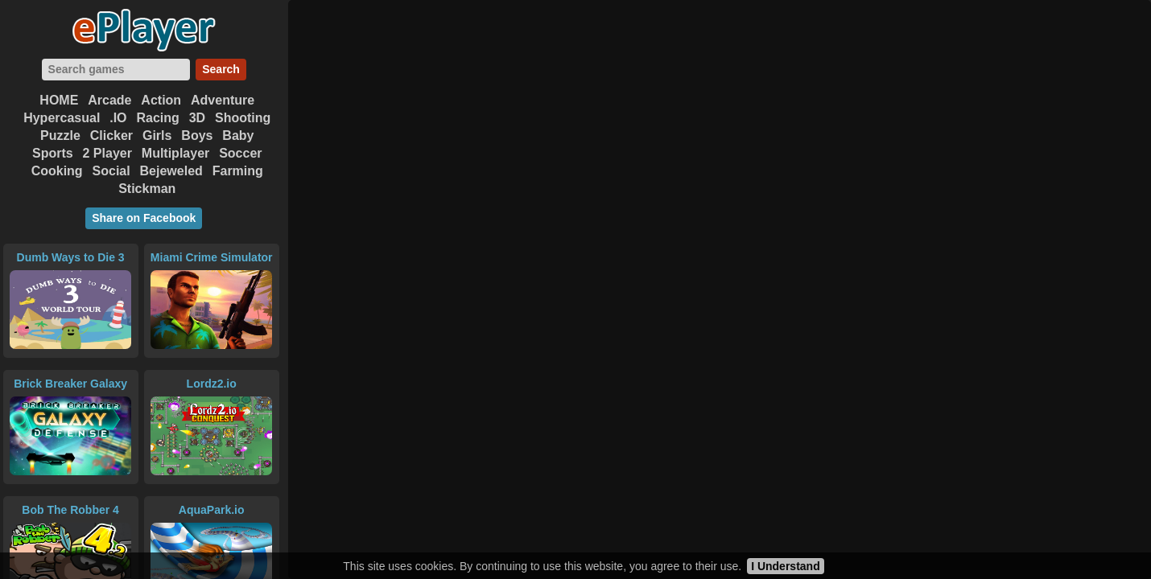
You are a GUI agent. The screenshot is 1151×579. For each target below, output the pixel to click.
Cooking (57, 171)
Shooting (242, 118)
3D (197, 118)
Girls (156, 135)
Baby (238, 135)
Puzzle (60, 135)
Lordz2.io (212, 383)
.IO (117, 118)
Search (221, 69)
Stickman (146, 188)
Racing (157, 118)
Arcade (109, 100)
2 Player (107, 153)
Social (111, 171)
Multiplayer (175, 153)
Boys (196, 135)
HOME (58, 100)
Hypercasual (61, 118)
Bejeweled (171, 171)
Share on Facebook (144, 217)
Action (161, 100)
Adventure (222, 100)
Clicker (111, 135)
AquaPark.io (212, 509)
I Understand (785, 566)
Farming (237, 171)
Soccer (240, 153)
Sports (52, 153)
